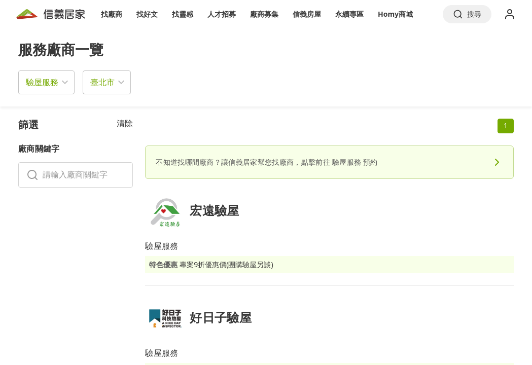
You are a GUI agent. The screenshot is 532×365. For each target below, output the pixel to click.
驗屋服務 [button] (42, 82)
